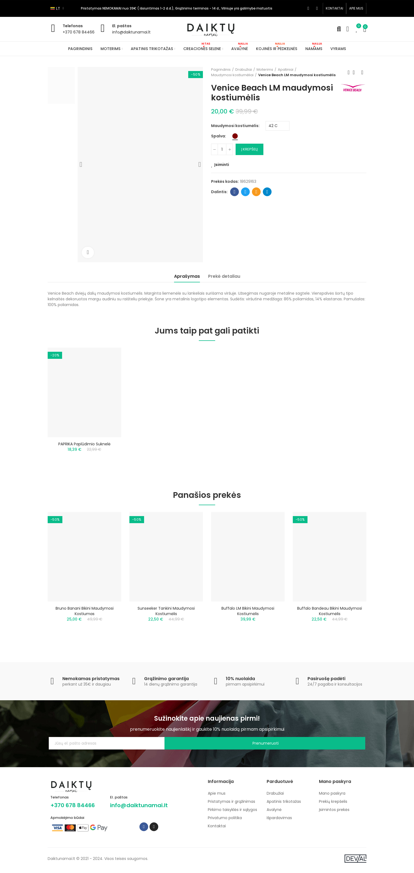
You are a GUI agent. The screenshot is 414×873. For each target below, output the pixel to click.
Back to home (355, 72)
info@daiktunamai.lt (131, 32)
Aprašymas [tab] (187, 276)
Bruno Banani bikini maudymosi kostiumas (85, 614)
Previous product (349, 72)
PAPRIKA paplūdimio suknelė (84, 444)
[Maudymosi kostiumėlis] (278, 126)
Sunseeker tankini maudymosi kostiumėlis (166, 614)
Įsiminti (221, 164)
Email (256, 191)
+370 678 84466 (79, 32)
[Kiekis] (222, 149)
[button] (334, 8)
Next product (362, 72)
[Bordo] (235, 136)
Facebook (235, 191)
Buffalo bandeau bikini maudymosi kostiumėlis (329, 614)
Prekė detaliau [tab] (224, 276)
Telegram (267, 191)
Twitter (245, 191)
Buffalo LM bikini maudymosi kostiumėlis (247, 614)
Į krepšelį (249, 149)
